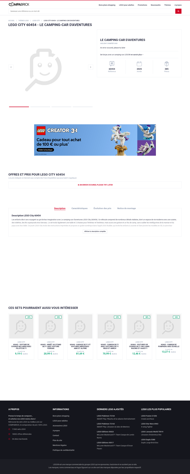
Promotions (142, 5)
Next (90, 67)
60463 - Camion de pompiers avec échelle (168, 344)
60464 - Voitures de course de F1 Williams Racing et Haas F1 (139, 345)
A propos (178, 5)
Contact (56, 435)
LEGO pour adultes (126, 5)
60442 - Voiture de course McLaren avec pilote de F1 (21, 345)
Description (60, 208)
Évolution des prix (102, 208)
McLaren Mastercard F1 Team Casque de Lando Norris (115, 435)
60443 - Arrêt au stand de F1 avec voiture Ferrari (51, 345)
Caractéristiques (80, 208)
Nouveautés (156, 5)
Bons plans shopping (107, 5)
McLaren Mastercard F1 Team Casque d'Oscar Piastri (115, 446)
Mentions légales (60, 445)
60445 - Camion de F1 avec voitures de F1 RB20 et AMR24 (110, 345)
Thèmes (167, 5)
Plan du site (57, 440)
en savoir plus (137, 55)
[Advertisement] (95, 271)
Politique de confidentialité (63, 450)
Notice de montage (126, 208)
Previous (10, 67)
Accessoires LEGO (60, 426)
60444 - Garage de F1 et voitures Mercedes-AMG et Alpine (80, 345)
